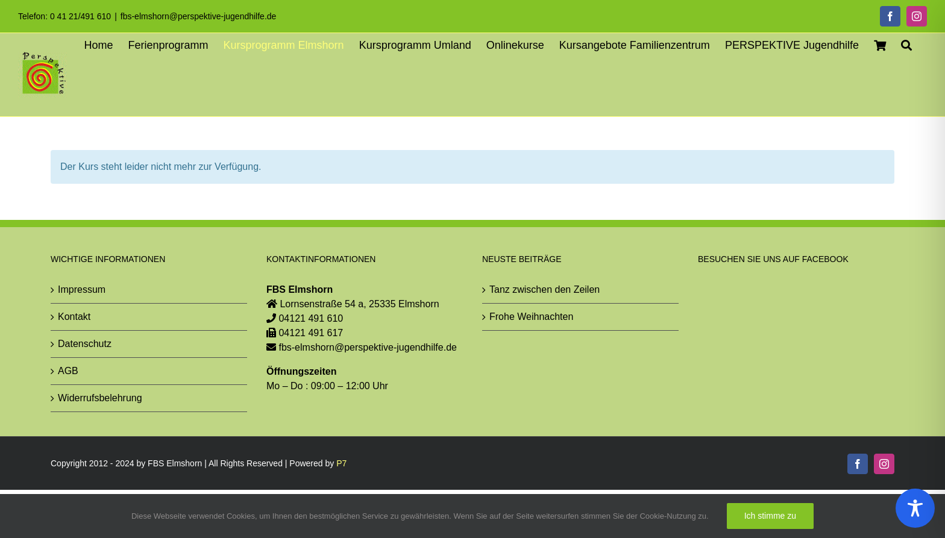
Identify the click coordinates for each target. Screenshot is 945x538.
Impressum (81, 289)
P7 (341, 463)
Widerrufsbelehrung (100, 397)
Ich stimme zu (770, 516)
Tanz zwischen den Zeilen (544, 289)
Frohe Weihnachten (531, 316)
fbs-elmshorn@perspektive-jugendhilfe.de (199, 16)
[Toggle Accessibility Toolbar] (915, 508)
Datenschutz (84, 343)
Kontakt (74, 316)
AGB (68, 370)
